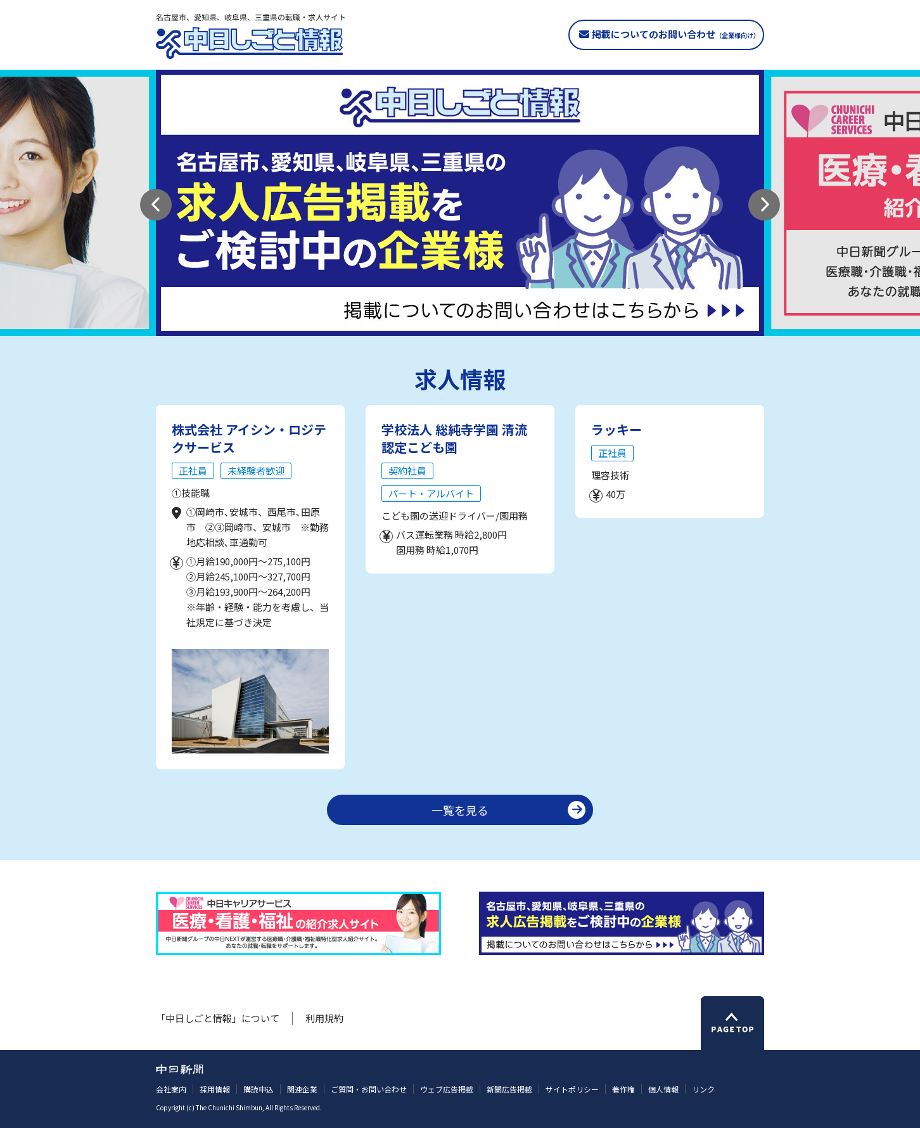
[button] (156, 205)
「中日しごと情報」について (217, 1018)
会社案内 (171, 1089)
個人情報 (663, 1089)
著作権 (623, 1089)
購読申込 (258, 1089)
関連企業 (302, 1089)
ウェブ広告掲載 (446, 1089)
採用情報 (215, 1089)
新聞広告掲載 (509, 1089)
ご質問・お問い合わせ (369, 1089)
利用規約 (324, 1018)
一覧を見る (460, 810)
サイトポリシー (572, 1089)
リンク (703, 1089)
